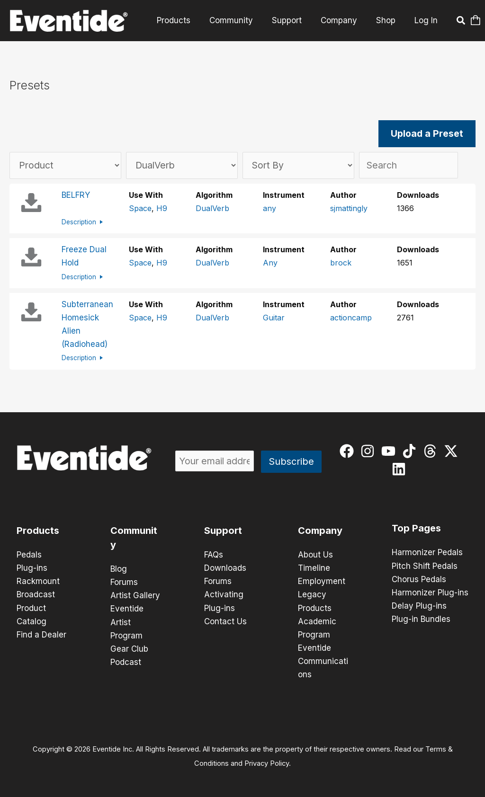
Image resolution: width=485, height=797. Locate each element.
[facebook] (349, 450)
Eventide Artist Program (127, 621)
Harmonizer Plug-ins (430, 592)
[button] (461, 21)
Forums (124, 581)
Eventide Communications (323, 660)
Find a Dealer (41, 633)
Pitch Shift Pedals (425, 565)
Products (186, 20)
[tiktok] (411, 450)
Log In (426, 20)
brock (340, 263)
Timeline (314, 567)
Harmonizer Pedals (427, 552)
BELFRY (76, 195)
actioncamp (351, 317)
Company (343, 20)
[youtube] (390, 450)
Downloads (225, 567)
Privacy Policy (266, 762)
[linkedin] (401, 468)
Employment (321, 580)
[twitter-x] (453, 450)
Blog (118, 568)
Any (270, 263)
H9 (161, 208)
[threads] (432, 450)
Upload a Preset (427, 134)
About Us (315, 554)
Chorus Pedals (419, 579)
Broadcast (36, 594)
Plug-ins (32, 567)
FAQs (213, 554)
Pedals (29, 554)
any (269, 208)
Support (294, 20)
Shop (387, 20)
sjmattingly (349, 208)
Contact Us (225, 620)
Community (241, 20)
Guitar (274, 317)
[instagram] (369, 450)
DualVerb (212, 208)
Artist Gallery (135, 595)
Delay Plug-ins (419, 605)
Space (140, 208)
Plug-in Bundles (421, 618)
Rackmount (38, 580)
